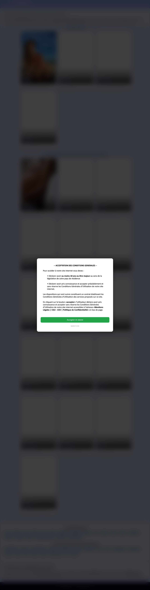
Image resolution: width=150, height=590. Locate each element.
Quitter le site (75, 326)
